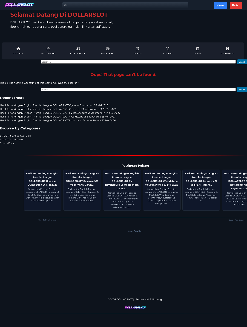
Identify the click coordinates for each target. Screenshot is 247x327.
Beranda (18, 51)
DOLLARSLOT (124, 299)
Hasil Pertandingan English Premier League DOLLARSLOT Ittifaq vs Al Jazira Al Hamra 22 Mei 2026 (58, 120)
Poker (137, 51)
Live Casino (108, 51)
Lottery (197, 51)
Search (242, 62)
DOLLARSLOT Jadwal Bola (15, 135)
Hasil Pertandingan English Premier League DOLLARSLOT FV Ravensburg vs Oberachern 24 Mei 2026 (60, 112)
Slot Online (48, 51)
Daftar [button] (235, 5)
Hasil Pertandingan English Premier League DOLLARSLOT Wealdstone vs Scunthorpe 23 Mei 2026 (57, 116)
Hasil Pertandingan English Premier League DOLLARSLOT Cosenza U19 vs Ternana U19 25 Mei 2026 (58, 109)
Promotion (227, 51)
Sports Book (78, 51)
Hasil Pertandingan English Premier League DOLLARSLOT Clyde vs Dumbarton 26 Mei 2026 (54, 105)
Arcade (167, 51)
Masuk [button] (220, 5)
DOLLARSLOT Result (12, 139)
